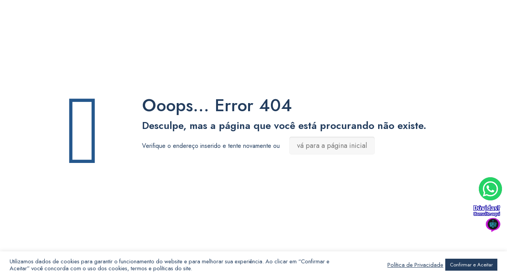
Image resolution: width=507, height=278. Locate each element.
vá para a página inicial (332, 146)
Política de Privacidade (415, 264)
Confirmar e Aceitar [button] (471, 264)
